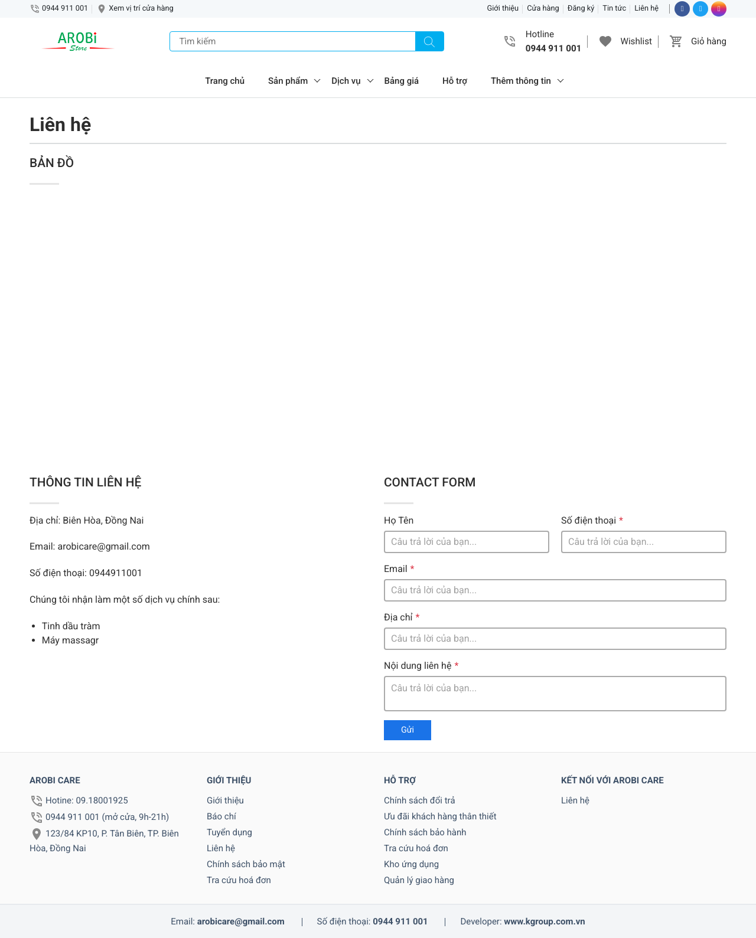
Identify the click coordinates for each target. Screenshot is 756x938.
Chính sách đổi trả (419, 800)
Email (396, 568)
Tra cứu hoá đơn (239, 880)
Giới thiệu (503, 8)
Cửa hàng (543, 8)
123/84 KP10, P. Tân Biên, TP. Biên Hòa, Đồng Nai (104, 841)
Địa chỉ (398, 617)
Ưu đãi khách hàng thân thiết (440, 816)
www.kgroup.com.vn (544, 921)
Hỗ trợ (454, 81)
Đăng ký (581, 8)
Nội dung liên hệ (417, 665)
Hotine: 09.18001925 (86, 800)
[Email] (555, 590)
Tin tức (614, 8)
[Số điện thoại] (643, 542)
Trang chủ (225, 81)
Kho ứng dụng (411, 864)
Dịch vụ (345, 81)
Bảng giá (401, 81)
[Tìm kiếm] (429, 41)
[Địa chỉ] (555, 638)
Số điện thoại (588, 520)
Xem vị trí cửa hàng (141, 8)
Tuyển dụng (229, 832)
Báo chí (221, 816)
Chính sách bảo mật (246, 864)
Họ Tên (398, 520)
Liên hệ (646, 8)
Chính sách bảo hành (425, 832)
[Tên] (466, 542)
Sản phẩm (288, 81)
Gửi (407, 730)
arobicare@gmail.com (241, 921)
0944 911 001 (65, 8)
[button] (605, 41)
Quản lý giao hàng (419, 880)
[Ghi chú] (555, 693)
